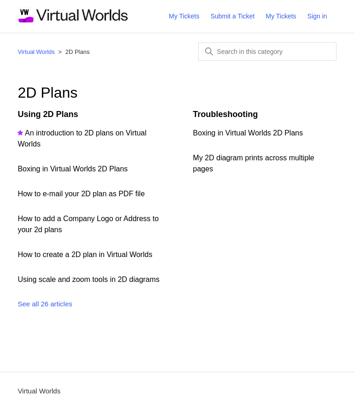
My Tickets (184, 16)
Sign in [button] (317, 16)
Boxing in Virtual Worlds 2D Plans (73, 169)
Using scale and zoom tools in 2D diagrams (88, 279)
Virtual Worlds (36, 51)
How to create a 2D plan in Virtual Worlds (85, 254)
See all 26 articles (45, 304)
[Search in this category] (267, 51)
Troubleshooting (225, 114)
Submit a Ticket (233, 16)
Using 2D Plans (48, 114)
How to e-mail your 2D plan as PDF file (81, 194)
